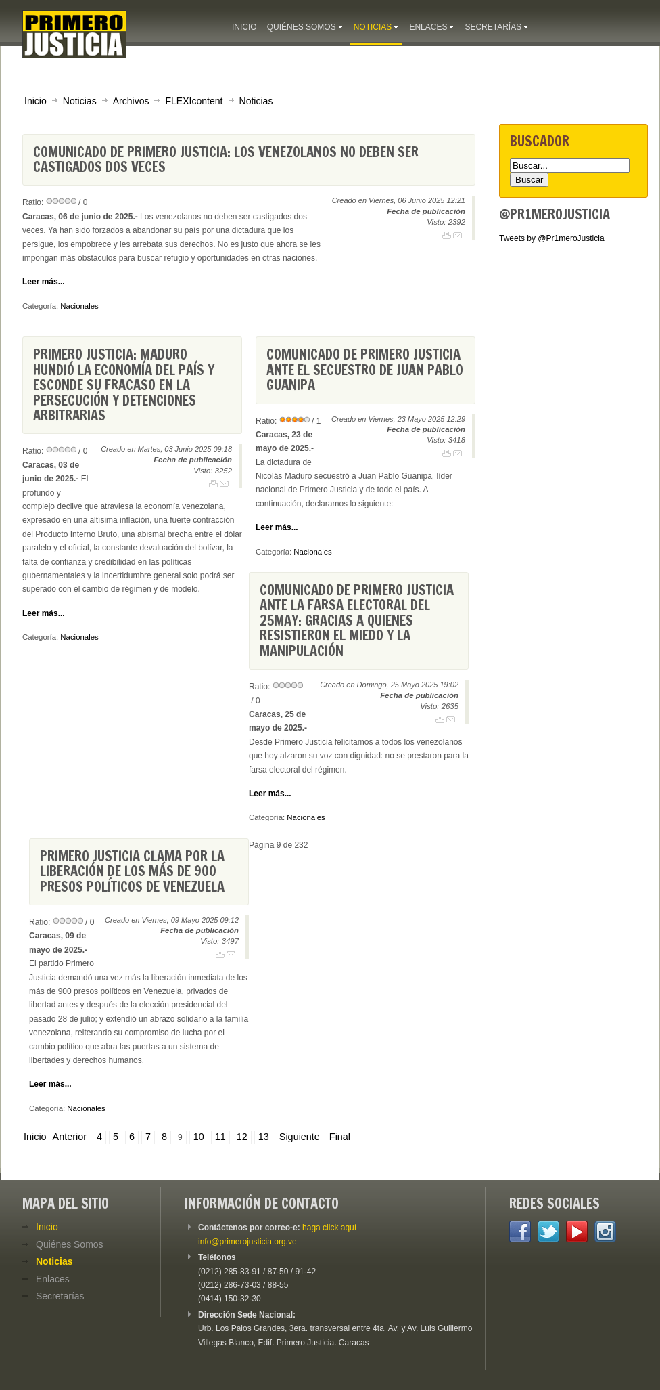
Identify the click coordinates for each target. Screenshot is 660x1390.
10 (198, 1136)
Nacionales (79, 306)
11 (220, 1136)
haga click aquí (329, 1227)
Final (339, 1136)
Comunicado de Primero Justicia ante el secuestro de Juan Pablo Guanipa (364, 370)
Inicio (35, 100)
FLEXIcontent (193, 100)
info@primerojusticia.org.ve (247, 1241)
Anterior (70, 1136)
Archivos (131, 100)
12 (242, 1136)
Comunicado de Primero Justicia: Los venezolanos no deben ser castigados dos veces (226, 159)
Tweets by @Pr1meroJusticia (552, 238)
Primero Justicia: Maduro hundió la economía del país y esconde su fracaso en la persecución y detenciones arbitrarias (123, 385)
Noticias (80, 100)
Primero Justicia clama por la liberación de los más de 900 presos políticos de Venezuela (132, 871)
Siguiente (299, 1136)
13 (263, 1136)
